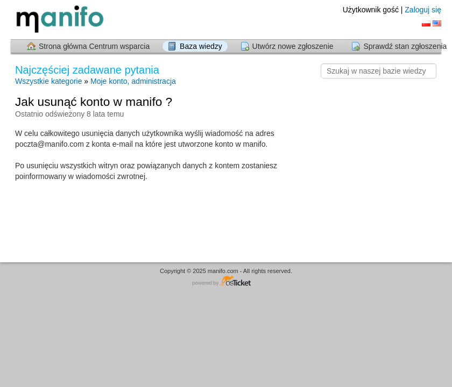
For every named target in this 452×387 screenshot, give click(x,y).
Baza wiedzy (201, 46)
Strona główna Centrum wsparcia (94, 46)
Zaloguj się (423, 9)
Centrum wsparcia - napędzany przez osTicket (226, 281)
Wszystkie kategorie (48, 81)
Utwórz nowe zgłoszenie (293, 46)
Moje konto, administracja (133, 81)
